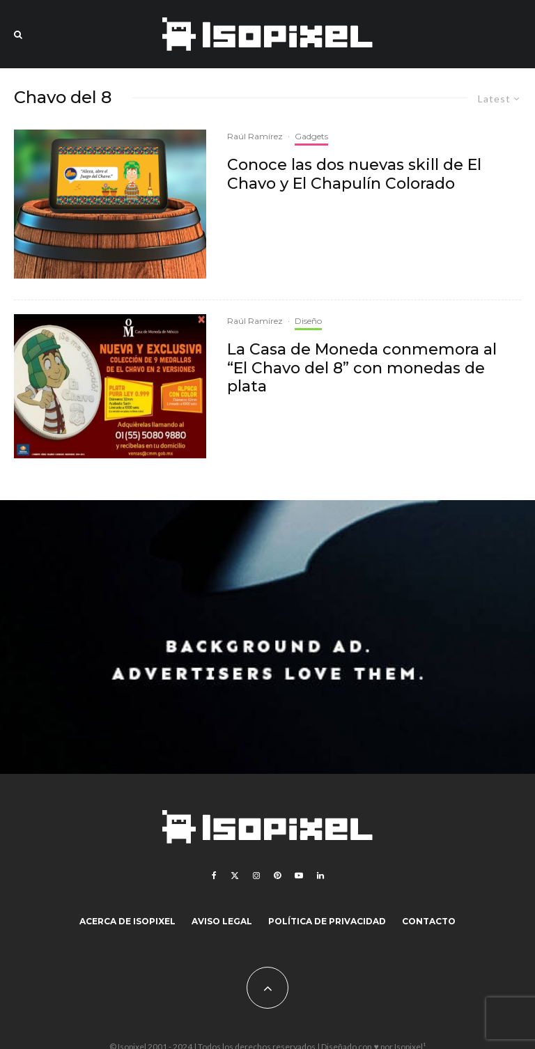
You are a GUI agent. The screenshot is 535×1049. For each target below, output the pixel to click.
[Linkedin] (320, 875)
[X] (235, 875)
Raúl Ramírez (255, 136)
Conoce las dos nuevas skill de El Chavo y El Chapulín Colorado (354, 174)
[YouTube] (299, 875)
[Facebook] (214, 875)
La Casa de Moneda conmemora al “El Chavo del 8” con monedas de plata (362, 368)
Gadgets (311, 136)
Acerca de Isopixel (127, 921)
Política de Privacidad (327, 921)
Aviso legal (222, 921)
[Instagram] (256, 875)
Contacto (429, 921)
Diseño (308, 321)
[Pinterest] (277, 875)
